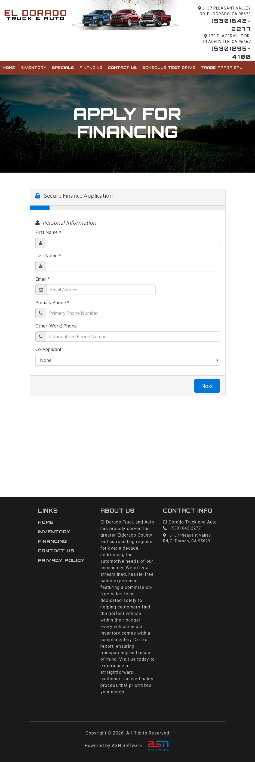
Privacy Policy (61, 560)
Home (9, 68)
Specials (63, 68)
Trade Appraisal (221, 68)
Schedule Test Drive (168, 68)
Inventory (34, 68)
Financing (91, 68)
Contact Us (122, 68)
